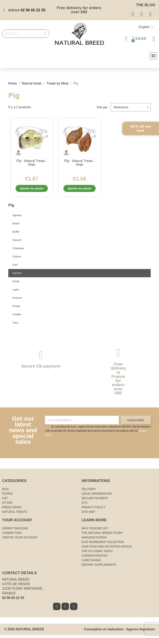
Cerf (15, 267)
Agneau (17, 218)
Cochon (17, 275)
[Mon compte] (126, 38)
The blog (145, 5)
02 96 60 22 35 (13, 600)
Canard (16, 242)
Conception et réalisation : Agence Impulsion (119, 632)
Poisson (17, 300)
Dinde (15, 284)
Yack (15, 325)
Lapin (15, 292)
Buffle (15, 234)
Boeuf (15, 226)
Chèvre (16, 259)
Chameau (18, 251)
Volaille (16, 317)
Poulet (16, 309)
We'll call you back (146, 134)
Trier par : (102, 107)
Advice (26, 10)
